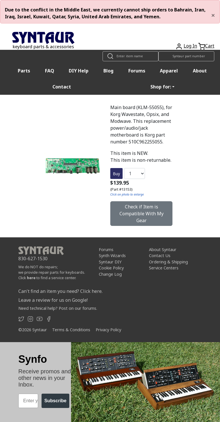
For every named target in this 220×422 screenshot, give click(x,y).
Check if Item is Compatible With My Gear (141, 214)
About (200, 71)
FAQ (49, 71)
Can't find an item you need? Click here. (60, 291)
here (31, 277)
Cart (209, 46)
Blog (108, 71)
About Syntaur (162, 249)
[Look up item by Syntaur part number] (186, 56)
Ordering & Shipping (168, 262)
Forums (136, 71)
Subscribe (55, 400)
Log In (190, 46)
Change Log (110, 274)
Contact (61, 87)
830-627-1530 (33, 258)
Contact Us (159, 255)
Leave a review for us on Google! (53, 300)
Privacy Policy (108, 329)
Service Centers (163, 268)
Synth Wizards (112, 255)
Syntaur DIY (110, 262)
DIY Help (79, 71)
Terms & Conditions (71, 329)
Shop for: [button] (160, 87)
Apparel (169, 71)
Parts (24, 71)
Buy (116, 173)
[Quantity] (134, 173)
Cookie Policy (111, 268)
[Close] (213, 15)
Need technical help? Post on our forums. (57, 308)
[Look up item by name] (130, 56)
